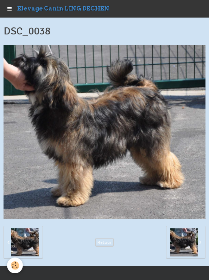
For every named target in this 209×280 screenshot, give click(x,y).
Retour (104, 242)
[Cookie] (15, 265)
